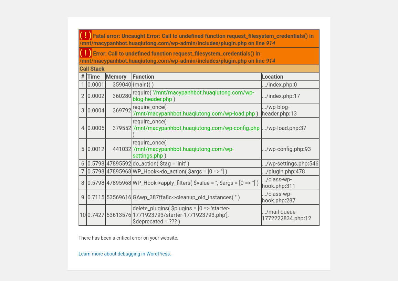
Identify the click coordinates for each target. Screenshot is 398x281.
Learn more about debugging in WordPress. (124, 254)
